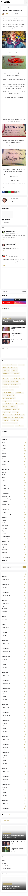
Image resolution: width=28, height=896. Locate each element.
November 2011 (14, 779)
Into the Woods (15, 384)
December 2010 (14, 808)
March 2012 (14, 768)
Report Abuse (6, 820)
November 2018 (14, 595)
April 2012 (14, 766)
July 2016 (14, 632)
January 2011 (14, 806)
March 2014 (14, 704)
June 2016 (14, 635)
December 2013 (14, 712)
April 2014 (14, 702)
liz (6, 255)
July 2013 (14, 726)
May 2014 (14, 699)
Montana (14, 406)
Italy (5, 387)
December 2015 (14, 648)
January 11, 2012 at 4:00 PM (11, 233)
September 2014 (14, 688)
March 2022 (14, 574)
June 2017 (14, 614)
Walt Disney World (8, 426)
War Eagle (19, 426)
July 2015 (14, 662)
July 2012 (14, 758)
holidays (6, 381)
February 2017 (14, 624)
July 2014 (14, 694)
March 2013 (14, 736)
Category (4, 863)
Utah (15, 423)
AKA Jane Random (13, 199)
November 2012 (14, 747)
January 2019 (14, 590)
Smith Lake (19, 418)
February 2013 (14, 739)
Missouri (6, 406)
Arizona (21, 365)
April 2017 (14, 619)
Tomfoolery (7, 423)
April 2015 (14, 670)
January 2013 (14, 742)
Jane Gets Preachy (8, 393)
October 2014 (14, 686)
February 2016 (14, 643)
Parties (15, 412)
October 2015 (14, 654)
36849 (5, 365)
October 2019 (14, 582)
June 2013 (14, 728)
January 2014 (14, 710)
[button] (1, 2)
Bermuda (14, 368)
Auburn (6, 368)
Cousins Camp (7, 373)
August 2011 (14, 787)
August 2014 (14, 691)
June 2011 (14, 792)
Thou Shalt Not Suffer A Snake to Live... (18, 340)
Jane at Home (14, 387)
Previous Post (4, 291)
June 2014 (14, 696)
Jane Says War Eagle (9, 398)
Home (3, 7)
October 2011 (14, 782)
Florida (5, 376)
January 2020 (14, 579)
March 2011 (14, 800)
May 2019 (14, 587)
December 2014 (14, 680)
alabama (13, 365)
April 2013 (14, 734)
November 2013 (14, 715)
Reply (3, 239)
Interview (6, 384)
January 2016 (14, 646)
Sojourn (5, 420)
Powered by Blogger (7, 814)
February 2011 (14, 803)
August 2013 (14, 723)
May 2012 (14, 763)
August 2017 (14, 608)
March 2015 (14, 672)
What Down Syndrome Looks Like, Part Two (18, 328)
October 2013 (14, 718)
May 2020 (14, 576)
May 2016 (14, 638)
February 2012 (14, 771)
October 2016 (14, 630)
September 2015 (14, 656)
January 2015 (14, 678)
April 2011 (14, 798)
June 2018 (14, 598)
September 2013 (14, 720)
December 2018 (14, 592)
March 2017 (14, 622)
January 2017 (14, 627)
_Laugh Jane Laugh (6, 868)
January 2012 (14, 774)
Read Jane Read (8, 415)
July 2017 (14, 611)
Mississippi (19, 404)
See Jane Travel (14, 187)
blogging (6, 370)
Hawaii (21, 379)
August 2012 (14, 755)
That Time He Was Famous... (6, 220)
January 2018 (14, 603)
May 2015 (14, 667)
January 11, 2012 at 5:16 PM (11, 245)
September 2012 (14, 752)
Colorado (14, 370)
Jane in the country (8, 395)
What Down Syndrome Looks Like (13, 321)
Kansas (16, 401)
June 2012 (14, 760)
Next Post (24, 291)
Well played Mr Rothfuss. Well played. (17, 848)
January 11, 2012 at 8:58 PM (11, 256)
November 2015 (14, 651)
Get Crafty (14, 379)
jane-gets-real (7, 401)
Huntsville (14, 381)
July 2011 (14, 790)
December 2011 (14, 776)
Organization (6, 412)
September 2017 (14, 606)
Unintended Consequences (11, 886)
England (16, 373)
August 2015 (14, 659)
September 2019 (14, 584)
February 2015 (14, 675)
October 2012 (14, 750)
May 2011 (14, 795)
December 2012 (14, 744)
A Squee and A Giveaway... (16, 333)
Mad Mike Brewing (10, 231)
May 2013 (14, 731)
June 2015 (14, 664)
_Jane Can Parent (6, 865)
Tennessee (14, 420)
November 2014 (14, 683)
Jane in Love (19, 393)
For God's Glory (14, 376)
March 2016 (14, 640)
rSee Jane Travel (19, 415)
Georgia (5, 379)
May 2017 (14, 616)
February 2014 (14, 707)
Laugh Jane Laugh (8, 404)
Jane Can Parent (8, 390)
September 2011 (14, 784)
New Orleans (7, 409)
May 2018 (14, 600)
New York (8, 7)
